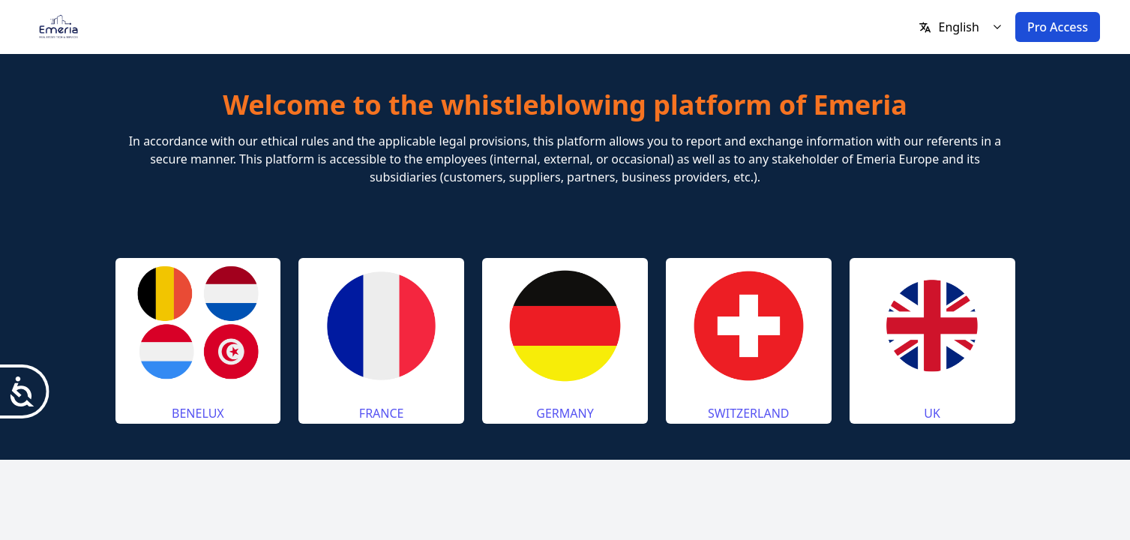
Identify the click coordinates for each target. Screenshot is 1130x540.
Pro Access (1057, 27)
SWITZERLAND (748, 413)
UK (932, 413)
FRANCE (381, 413)
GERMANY (564, 413)
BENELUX (198, 413)
